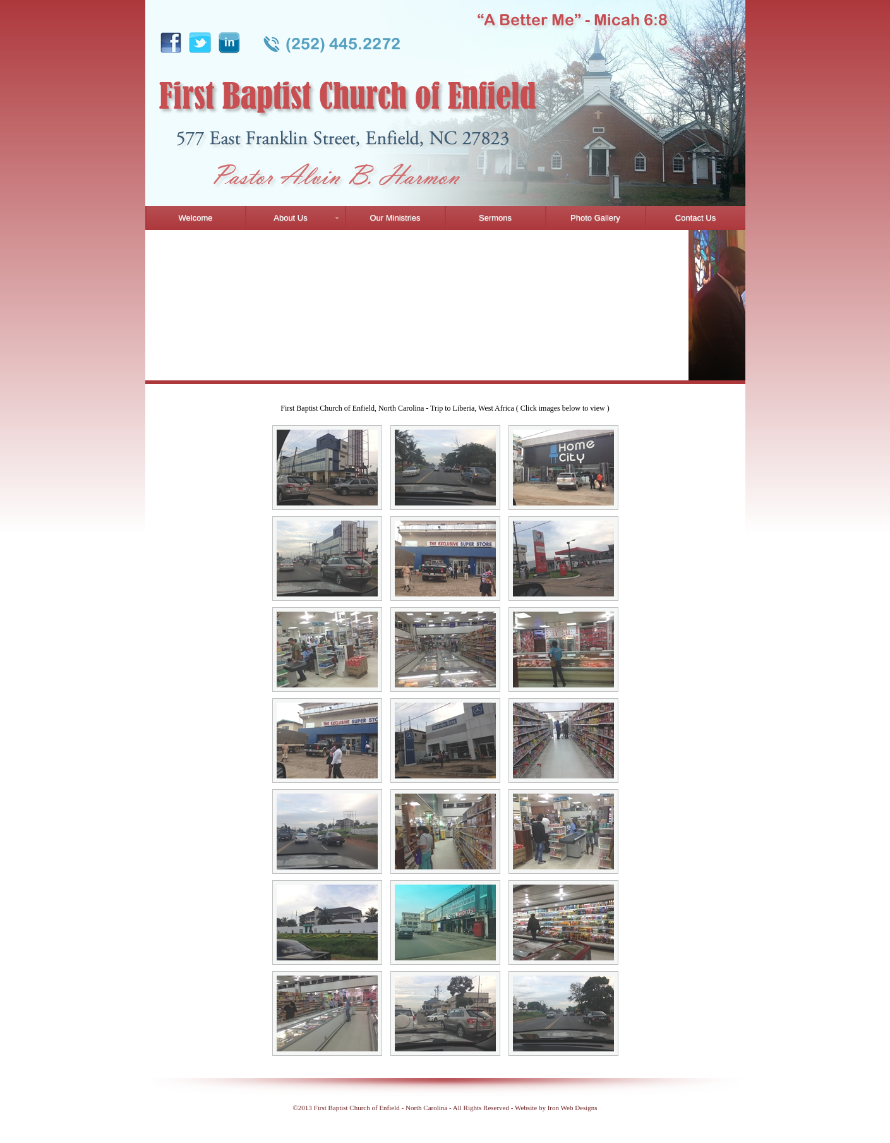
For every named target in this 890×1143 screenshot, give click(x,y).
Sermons (495, 217)
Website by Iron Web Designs (556, 1107)
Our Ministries (395, 217)
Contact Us (695, 217)
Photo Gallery (595, 217)
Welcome (196, 217)
